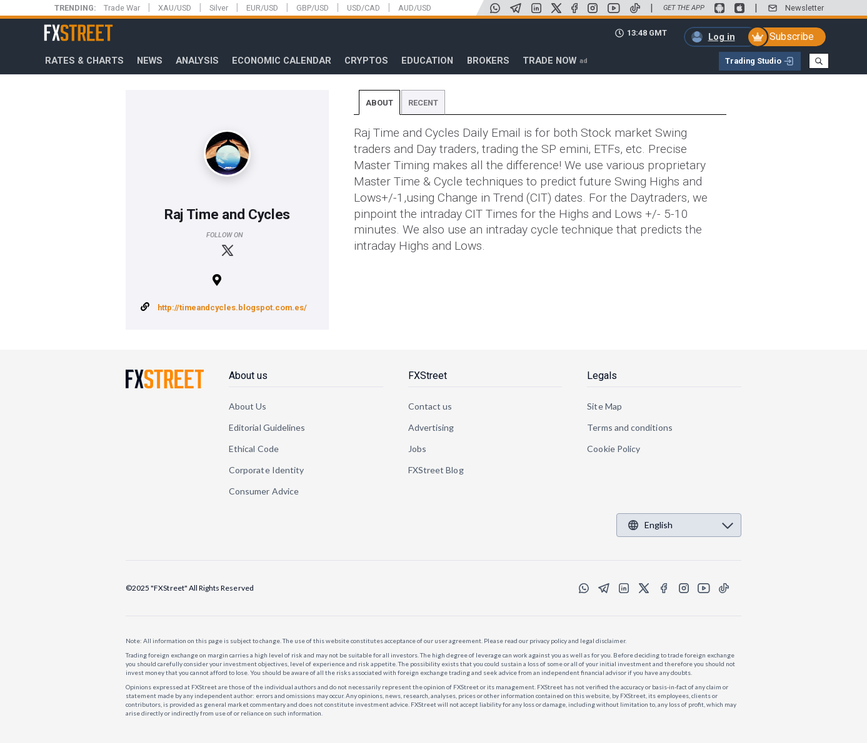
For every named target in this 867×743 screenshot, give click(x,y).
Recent (423, 102)
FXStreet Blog (436, 470)
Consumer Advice (264, 491)
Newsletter (804, 7)
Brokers (488, 60)
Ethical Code (254, 448)
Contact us (430, 406)
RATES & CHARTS (84, 60)
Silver (218, 7)
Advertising (431, 427)
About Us (248, 406)
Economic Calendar (281, 60)
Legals (602, 375)
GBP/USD (312, 7)
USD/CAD (363, 7)
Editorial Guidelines (267, 427)
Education (427, 60)
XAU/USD (174, 7)
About (379, 102)
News (150, 60)
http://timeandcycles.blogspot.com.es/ (232, 307)
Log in (721, 36)
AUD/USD (414, 7)
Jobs (417, 448)
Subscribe (791, 36)
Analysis (197, 60)
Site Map (604, 406)
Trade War (122, 7)
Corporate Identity (266, 470)
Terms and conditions (629, 427)
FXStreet (63, 25)
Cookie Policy (613, 448)
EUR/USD (262, 7)
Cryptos (366, 60)
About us (248, 375)
